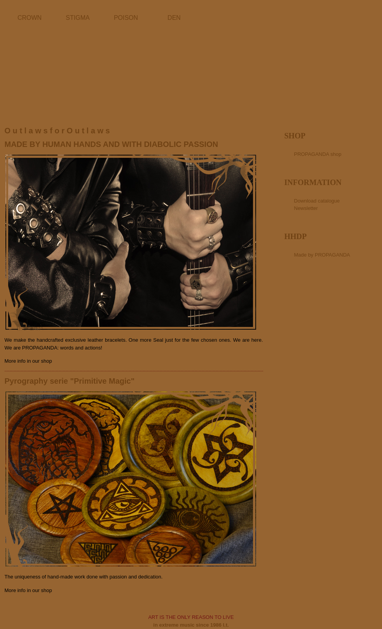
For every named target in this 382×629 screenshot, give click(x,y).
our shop (42, 361)
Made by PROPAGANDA (322, 255)
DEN (174, 17)
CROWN (29, 17)
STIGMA (77, 17)
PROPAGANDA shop (318, 154)
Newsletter (306, 208)
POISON (126, 17)
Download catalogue (317, 201)
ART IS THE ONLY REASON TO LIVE (191, 617)
